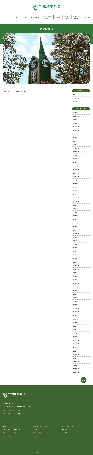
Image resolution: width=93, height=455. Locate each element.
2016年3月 (76, 219)
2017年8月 (76, 180)
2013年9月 (76, 287)
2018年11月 (76, 148)
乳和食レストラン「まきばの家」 (12, 429)
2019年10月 (76, 130)
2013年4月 (76, 297)
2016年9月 (76, 205)
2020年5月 (76, 123)
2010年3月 (76, 358)
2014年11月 (76, 265)
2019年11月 (76, 127)
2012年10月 (76, 312)
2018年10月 (76, 151)
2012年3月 (76, 329)
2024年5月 (76, 112)
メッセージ (6, 17)
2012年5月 (76, 322)
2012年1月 (76, 337)
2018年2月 (76, 166)
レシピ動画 (24, 17)
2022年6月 (76, 119)
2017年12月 (76, 169)
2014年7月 (76, 276)
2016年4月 (76, 215)
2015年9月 (76, 237)
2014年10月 (76, 269)
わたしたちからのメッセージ (11, 432)
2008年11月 (76, 368)
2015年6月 (76, 248)
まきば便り (87, 17)
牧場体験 (58, 17)
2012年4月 (76, 326)
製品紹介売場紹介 (66, 17)
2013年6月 (76, 294)
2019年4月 (76, 144)
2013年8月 (76, 290)
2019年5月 (76, 141)
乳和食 (15, 17)
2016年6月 (76, 208)
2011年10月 (76, 344)
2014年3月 (76, 280)
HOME (5, 426)
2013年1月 (76, 304)
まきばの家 (76, 98)
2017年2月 (76, 194)
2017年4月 (76, 191)
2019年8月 (76, 134)
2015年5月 (76, 251)
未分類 (75, 102)
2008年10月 (76, 372)
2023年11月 (76, 116)
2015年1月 (76, 262)
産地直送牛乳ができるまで (47, 17)
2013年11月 (76, 283)
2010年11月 (76, 354)
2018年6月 (76, 159)
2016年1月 (76, 226)
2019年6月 (76, 137)
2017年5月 (76, 187)
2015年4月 (76, 255)
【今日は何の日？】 (21, 91)
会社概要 (64, 432)
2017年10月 (76, 176)
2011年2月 (76, 351)
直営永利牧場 (35, 17)
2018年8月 (76, 155)
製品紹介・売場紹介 (38, 432)
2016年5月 (76, 212)
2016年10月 (76, 201)
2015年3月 (76, 258)
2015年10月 (76, 233)
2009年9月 (76, 365)
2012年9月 (76, 315)
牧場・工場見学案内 (76, 17)
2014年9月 (76, 272)
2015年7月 (76, 244)
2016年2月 (76, 223)
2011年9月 (76, 347)
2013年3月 (76, 301)
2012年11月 (76, 308)
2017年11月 (76, 173)
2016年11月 (76, 198)
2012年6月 (76, 319)
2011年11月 (76, 340)
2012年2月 (76, 333)
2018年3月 (76, 162)
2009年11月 (76, 361)
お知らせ (75, 94)
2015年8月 (76, 240)
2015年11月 (76, 230)
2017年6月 (76, 183)
